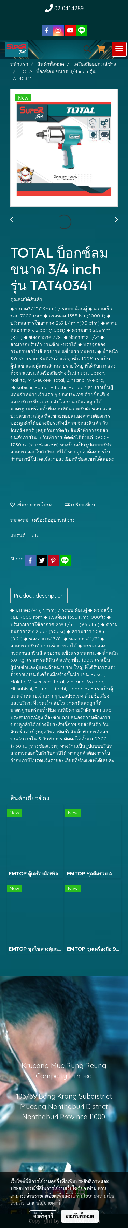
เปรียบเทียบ (80, 504)
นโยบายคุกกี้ (48, 1203)
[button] (85, 49)
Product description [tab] (39, 595)
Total (35, 535)
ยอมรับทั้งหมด (80, 1216)
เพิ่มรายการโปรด (31, 504)
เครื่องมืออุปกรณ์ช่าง (53, 520)
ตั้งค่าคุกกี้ (43, 1216)
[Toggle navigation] (119, 49)
